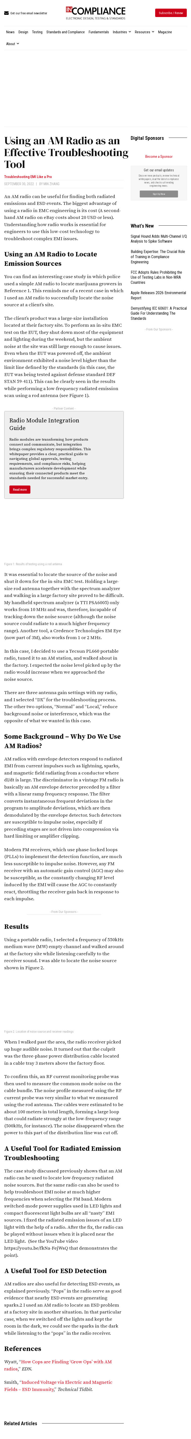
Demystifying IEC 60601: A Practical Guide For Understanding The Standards (159, 313)
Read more (20, 489)
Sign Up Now (158, 193)
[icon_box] (25, 13)
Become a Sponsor (158, 156)
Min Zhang (51, 184)
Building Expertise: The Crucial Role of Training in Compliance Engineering (158, 256)
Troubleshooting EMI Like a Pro (28, 177)
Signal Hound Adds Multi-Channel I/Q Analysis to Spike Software (159, 239)
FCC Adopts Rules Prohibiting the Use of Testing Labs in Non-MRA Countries (156, 277)
